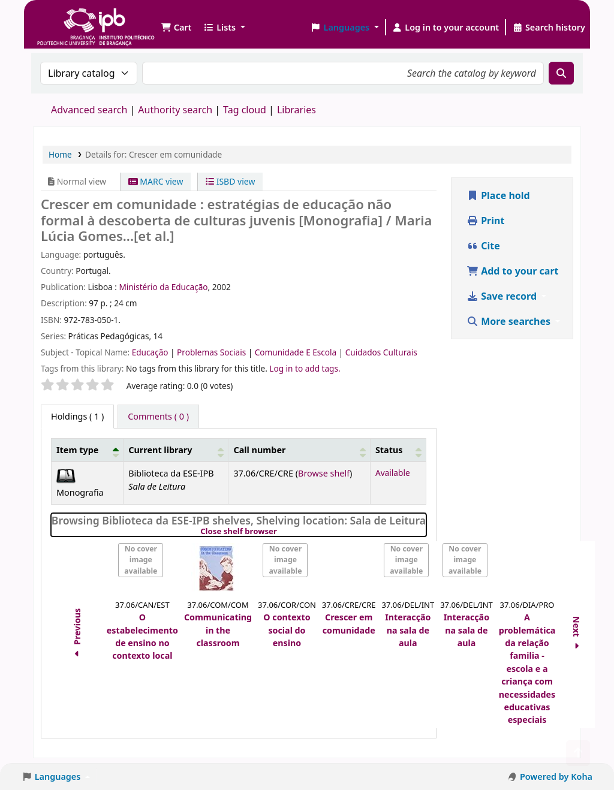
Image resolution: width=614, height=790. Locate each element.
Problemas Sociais (212, 352)
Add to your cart (512, 271)
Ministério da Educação (163, 287)
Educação (151, 352)
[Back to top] (578, 753)
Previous (77, 634)
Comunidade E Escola (297, 352)
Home (60, 154)
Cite (483, 245)
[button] (176, 27)
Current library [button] (160, 450)
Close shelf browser (279, 531)
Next (577, 634)
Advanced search (89, 109)
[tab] (158, 417)
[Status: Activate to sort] (398, 450)
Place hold (498, 195)
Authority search (175, 109)
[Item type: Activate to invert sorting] (88, 450)
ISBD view (230, 181)
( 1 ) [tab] (77, 416)
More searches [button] (509, 321)
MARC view (155, 181)
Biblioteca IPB (66, 18)
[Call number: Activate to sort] (299, 450)
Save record (502, 296)
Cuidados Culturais (381, 352)
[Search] (561, 73)
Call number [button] (259, 450)
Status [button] (389, 450)
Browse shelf (324, 473)
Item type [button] (77, 450)
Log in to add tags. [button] (304, 368)
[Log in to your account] (445, 27)
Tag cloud (244, 109)
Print (485, 220)
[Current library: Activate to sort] (176, 450)
